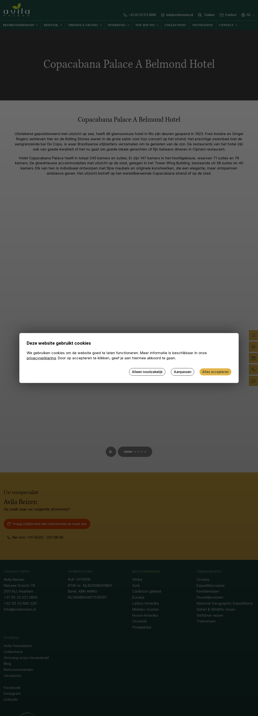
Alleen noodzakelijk (147, 372)
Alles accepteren (215, 372)
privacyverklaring (41, 358)
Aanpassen (182, 372)
